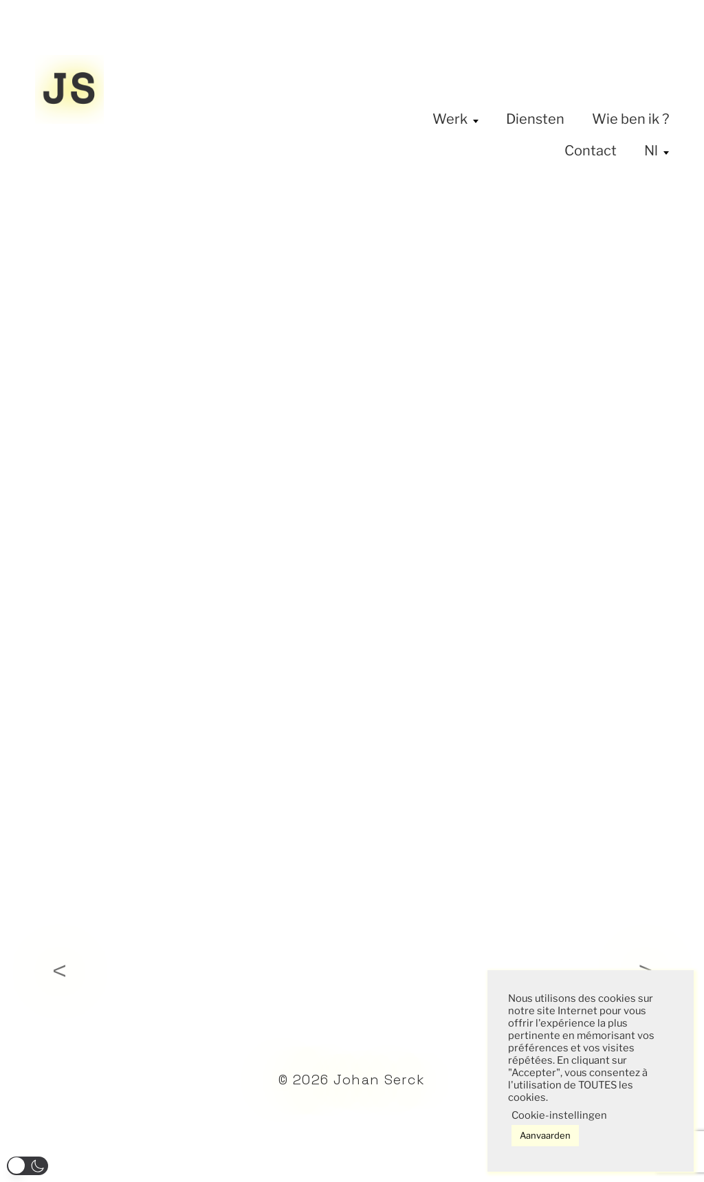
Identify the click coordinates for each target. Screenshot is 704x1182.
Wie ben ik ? (630, 119)
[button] (27, 1166)
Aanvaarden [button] (545, 1135)
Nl (651, 150)
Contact (590, 150)
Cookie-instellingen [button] (559, 1115)
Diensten (535, 119)
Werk (450, 119)
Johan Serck (379, 1079)
